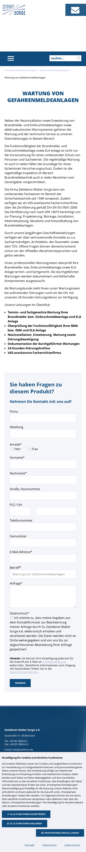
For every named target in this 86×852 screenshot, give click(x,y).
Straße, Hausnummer (25, 489)
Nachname (18, 473)
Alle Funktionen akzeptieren (27, 814)
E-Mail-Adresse (21, 552)
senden (20, 683)
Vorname (17, 457)
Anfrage (17, 583)
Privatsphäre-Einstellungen (61, 833)
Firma (14, 411)
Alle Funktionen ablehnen (26, 823)
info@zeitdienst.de (54, 661)
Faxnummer (18, 536)
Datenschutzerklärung (24, 672)
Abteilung (16, 427)
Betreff (17, 567)
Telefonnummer (21, 520)
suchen (78, 58)
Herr (17, 449)
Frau (35, 449)
